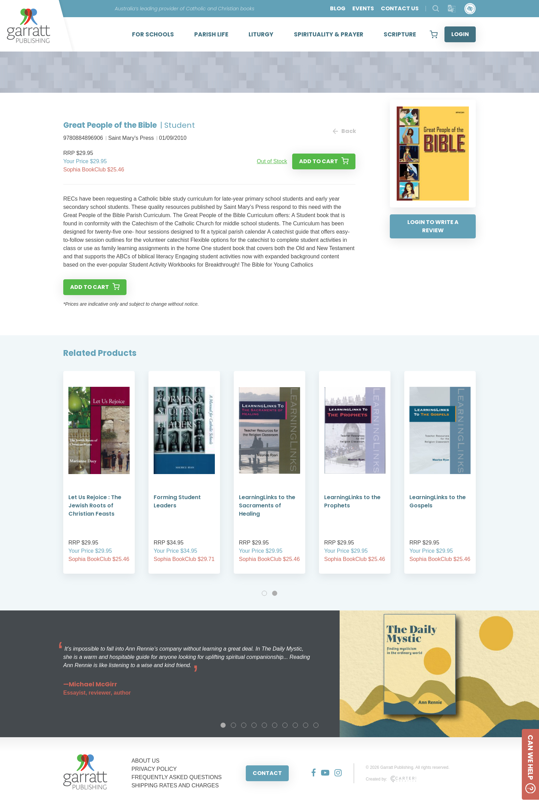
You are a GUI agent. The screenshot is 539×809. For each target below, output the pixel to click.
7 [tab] (285, 725)
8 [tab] (295, 725)
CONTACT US (400, 8)
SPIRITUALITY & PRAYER (328, 34)
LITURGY (261, 34)
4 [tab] (254, 725)
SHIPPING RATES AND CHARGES (175, 785)
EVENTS (363, 8)
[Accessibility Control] (470, 8)
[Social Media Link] (311, 773)
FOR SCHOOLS (153, 34)
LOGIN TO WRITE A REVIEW (433, 226)
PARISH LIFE (211, 34)
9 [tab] (305, 725)
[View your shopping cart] (434, 34)
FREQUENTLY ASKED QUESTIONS (176, 777)
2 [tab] (274, 593)
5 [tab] (264, 725)
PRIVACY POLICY (154, 769)
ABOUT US (145, 761)
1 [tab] (264, 593)
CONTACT (267, 773)
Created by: (391, 779)
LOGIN (460, 34)
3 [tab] (243, 725)
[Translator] (452, 8)
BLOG (337, 8)
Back (344, 131)
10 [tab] (315, 725)
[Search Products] (435, 8)
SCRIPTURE (400, 34)
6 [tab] (274, 725)
